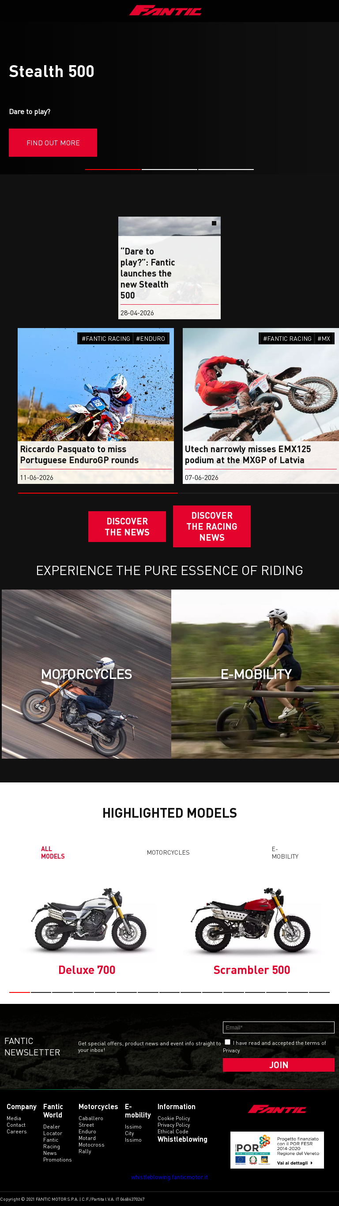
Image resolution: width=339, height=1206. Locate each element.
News (50, 1153)
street (86, 1124)
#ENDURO (150, 338)
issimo (133, 1139)
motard (87, 1138)
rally (85, 1151)
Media (14, 1118)
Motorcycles (168, 852)
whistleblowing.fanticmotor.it (169, 1176)
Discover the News (127, 526)
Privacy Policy (174, 1124)
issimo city (133, 1129)
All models (53, 852)
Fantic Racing (51, 1143)
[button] (113, 169)
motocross (92, 1144)
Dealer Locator (52, 1129)
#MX (323, 338)
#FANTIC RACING (106, 338)
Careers (17, 1131)
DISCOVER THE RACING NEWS (211, 526)
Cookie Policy (174, 1118)
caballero (91, 1118)
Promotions (57, 1159)
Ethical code (173, 1131)
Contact (16, 1124)
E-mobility (284, 852)
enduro (87, 1131)
